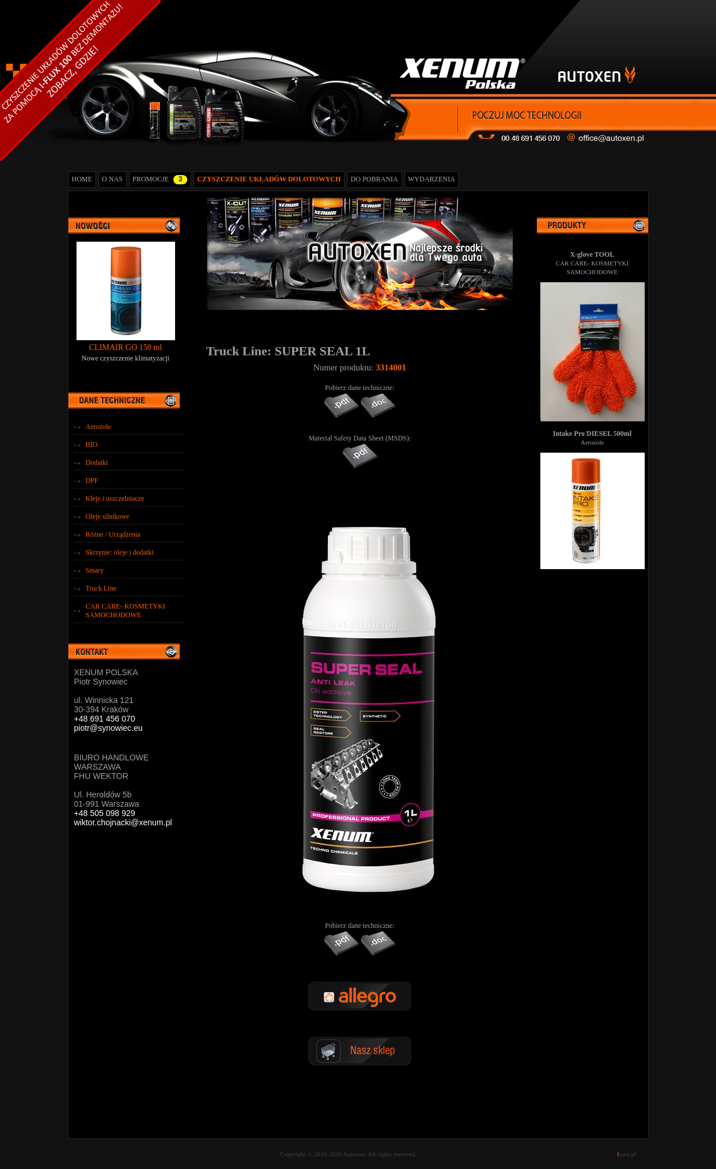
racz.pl (626, 1153)
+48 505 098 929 (105, 813)
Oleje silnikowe (108, 516)
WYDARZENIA (431, 179)
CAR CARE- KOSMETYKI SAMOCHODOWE (125, 610)
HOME (82, 179)
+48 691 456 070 (105, 718)
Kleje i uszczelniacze (115, 498)
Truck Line (101, 588)
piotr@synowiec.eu (108, 728)
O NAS (112, 179)
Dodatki (97, 462)
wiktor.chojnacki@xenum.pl (123, 822)
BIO (92, 444)
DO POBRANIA (374, 179)
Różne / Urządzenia (113, 534)
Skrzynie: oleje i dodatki (120, 552)
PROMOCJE (160, 179)
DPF (92, 480)
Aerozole (98, 427)
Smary (95, 570)
